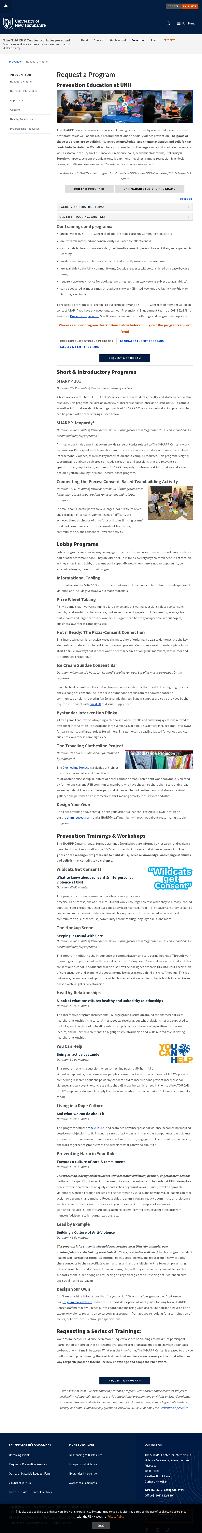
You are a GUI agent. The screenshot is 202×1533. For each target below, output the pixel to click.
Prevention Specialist (84, 316)
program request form (77, 817)
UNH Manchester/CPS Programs (150, 189)
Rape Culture (17, 100)
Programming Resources (25, 128)
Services (99, 40)
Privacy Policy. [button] (115, 1516)
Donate (173, 6)
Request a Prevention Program (28, 1464)
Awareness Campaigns (83, 1483)
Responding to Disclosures (85, 1455)
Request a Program (21, 81)
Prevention (138, 40)
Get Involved (118, 40)
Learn (154, 40)
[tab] (87, 341)
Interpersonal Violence (83, 1464)
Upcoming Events (20, 1455)
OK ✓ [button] (101, 1525)
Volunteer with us (20, 1483)
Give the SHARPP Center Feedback (30, 1492)
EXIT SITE (169, 40)
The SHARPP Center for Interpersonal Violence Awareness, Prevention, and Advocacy (36, 44)
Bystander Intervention (23, 91)
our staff (95, 704)
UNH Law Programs (89, 189)
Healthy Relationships (23, 119)
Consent (15, 109)
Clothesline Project (76, 767)
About (84, 40)
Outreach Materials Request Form (29, 1473)
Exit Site (190, 6)
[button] (168, 22)
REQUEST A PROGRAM (124, 358)
